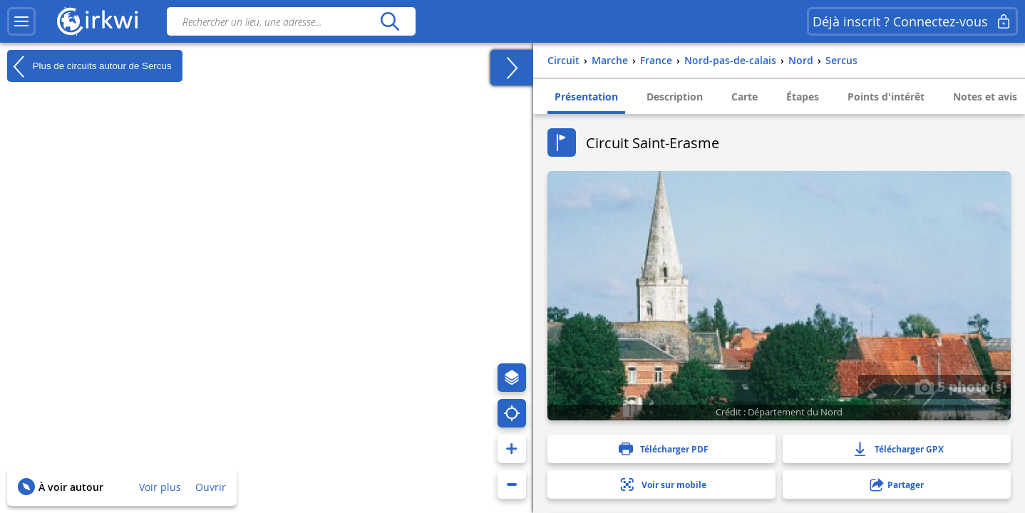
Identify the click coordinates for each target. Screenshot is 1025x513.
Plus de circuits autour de (89, 66)
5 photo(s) (961, 386)
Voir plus (160, 487)
